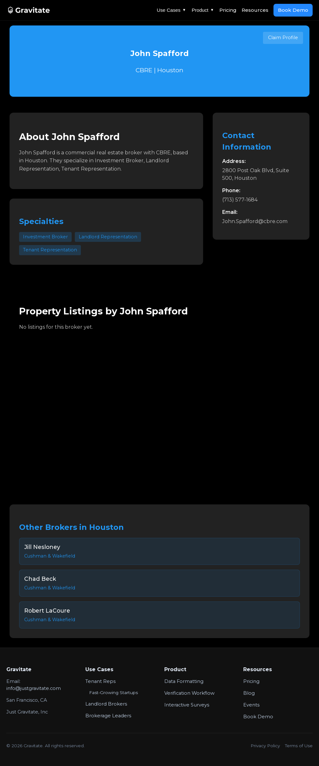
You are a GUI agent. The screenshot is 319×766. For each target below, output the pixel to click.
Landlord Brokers (106, 704)
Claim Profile (283, 37)
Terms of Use (299, 745)
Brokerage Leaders (108, 716)
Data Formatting (183, 681)
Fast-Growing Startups (113, 692)
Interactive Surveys (186, 705)
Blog (249, 693)
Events (251, 705)
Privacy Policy (265, 745)
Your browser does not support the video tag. (159, 413)
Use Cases (171, 10)
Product (203, 10)
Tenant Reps (100, 681)
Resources (255, 10)
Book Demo (293, 10)
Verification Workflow (189, 693)
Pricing (228, 10)
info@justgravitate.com (33, 688)
